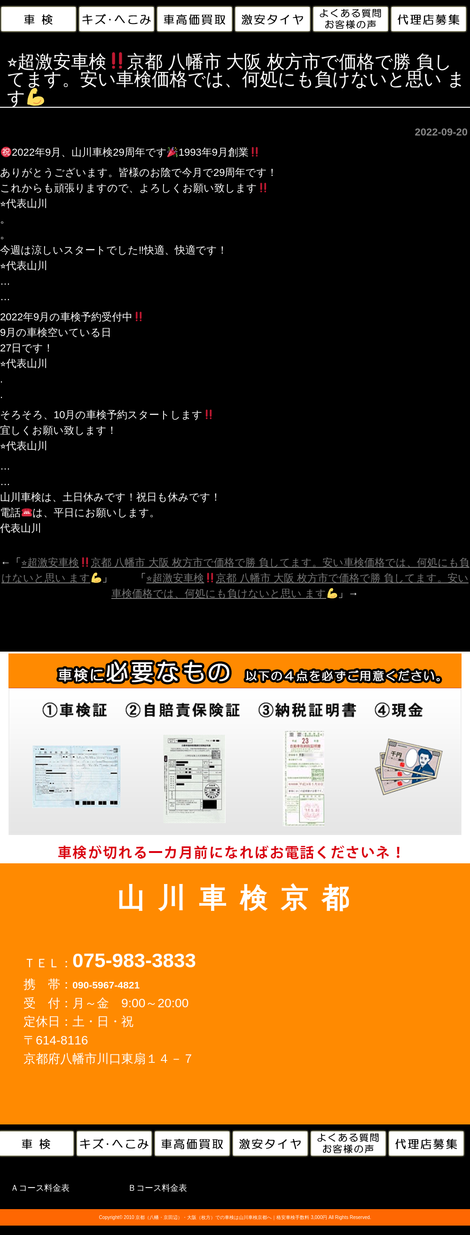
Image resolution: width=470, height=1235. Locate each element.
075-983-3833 (134, 960)
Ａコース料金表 (40, 1188)
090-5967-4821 (106, 985)
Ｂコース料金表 (157, 1188)
